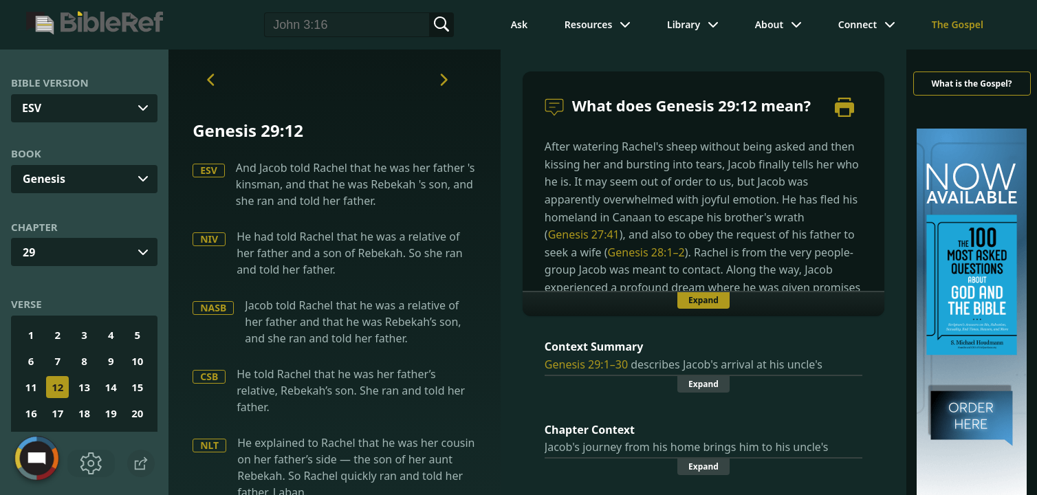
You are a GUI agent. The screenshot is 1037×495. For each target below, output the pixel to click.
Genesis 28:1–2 (646, 252)
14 (111, 387)
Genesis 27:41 (584, 234)
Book (26, 153)
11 (31, 387)
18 (84, 413)
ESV (208, 170)
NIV (209, 238)
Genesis (44, 178)
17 (57, 413)
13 (84, 387)
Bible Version (50, 82)
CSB (209, 376)
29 (29, 252)
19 (111, 413)
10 (137, 361)
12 (57, 387)
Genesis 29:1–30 (586, 364)
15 (137, 387)
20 (137, 413)
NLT (209, 445)
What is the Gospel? (971, 83)
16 (31, 413)
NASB (213, 307)
